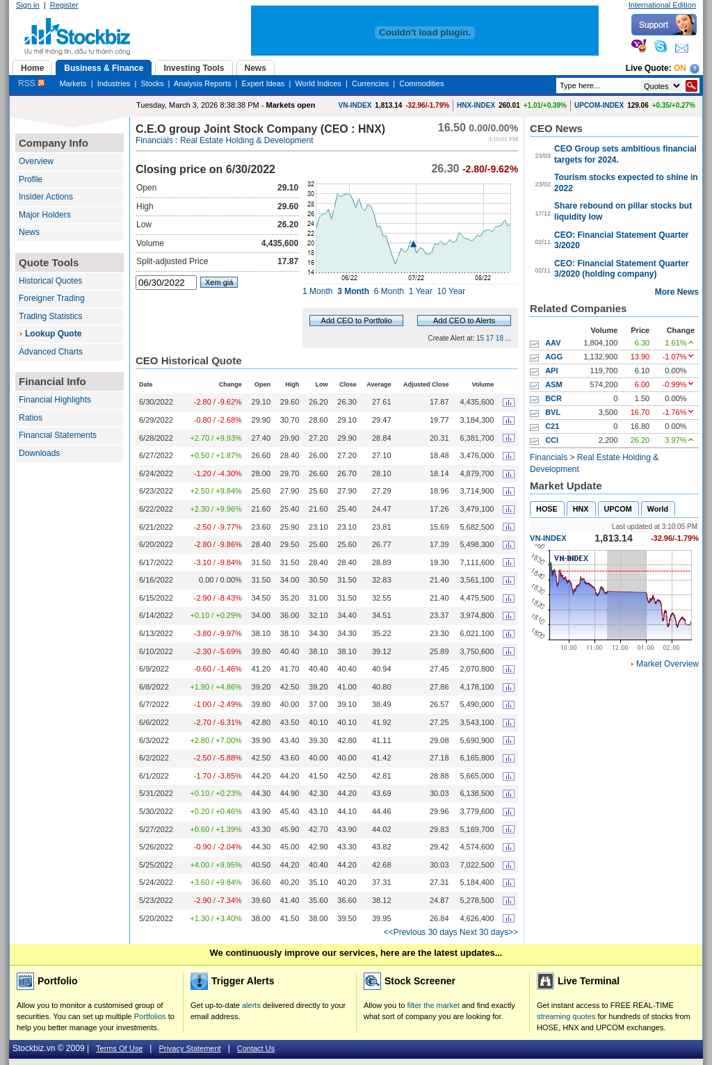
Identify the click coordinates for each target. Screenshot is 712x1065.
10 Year (451, 291)
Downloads (39, 453)
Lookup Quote (53, 334)
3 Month (353, 291)
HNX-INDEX (476, 105)
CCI (551, 440)
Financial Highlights (55, 400)
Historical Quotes (50, 281)
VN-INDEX (355, 105)
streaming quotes (566, 1016)
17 (490, 338)
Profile (30, 179)
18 (499, 338)
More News (677, 292)
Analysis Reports (203, 83)
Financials (154, 140)
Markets (72, 83)
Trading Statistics (51, 316)
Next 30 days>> (489, 932)
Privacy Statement (189, 1048)
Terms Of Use (119, 1048)
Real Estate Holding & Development (246, 140)
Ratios (30, 418)
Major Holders (45, 215)
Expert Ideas (263, 83)
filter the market (433, 1005)
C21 (552, 426)
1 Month (317, 291)
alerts (251, 1005)
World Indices (318, 83)
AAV (552, 343)
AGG (554, 356)
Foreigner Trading (52, 298)
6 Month (389, 291)
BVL (552, 412)
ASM (553, 384)
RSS (31, 83)
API (551, 370)
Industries (114, 83)
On (680, 68)
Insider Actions (46, 197)
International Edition (662, 5)
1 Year (420, 291)
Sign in (28, 5)
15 (480, 338)
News (29, 232)
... (508, 338)
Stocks (151, 83)
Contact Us (256, 1048)
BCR (553, 398)
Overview (36, 161)
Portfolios (150, 1016)
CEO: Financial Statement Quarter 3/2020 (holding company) (621, 269)
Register (64, 5)
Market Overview (667, 664)
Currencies (370, 83)
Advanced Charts (51, 352)
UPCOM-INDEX (599, 105)
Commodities (421, 83)
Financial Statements (58, 435)
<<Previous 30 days (421, 932)
